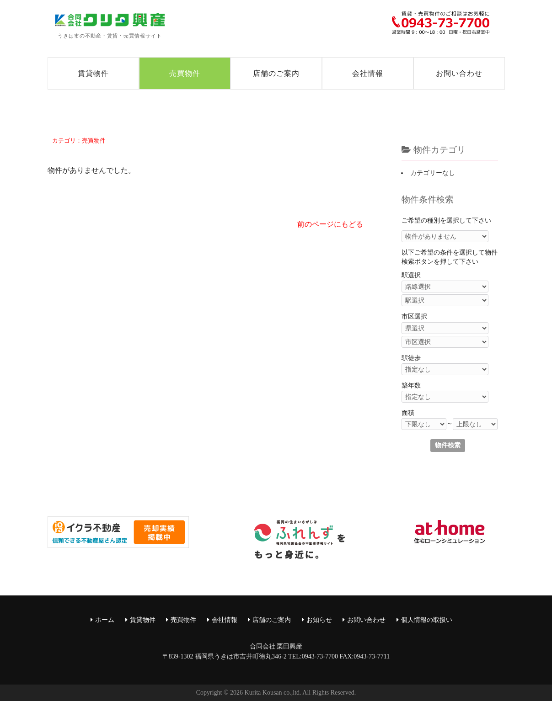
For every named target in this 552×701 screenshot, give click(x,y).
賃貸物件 (93, 73)
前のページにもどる (330, 224)
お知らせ (319, 619)
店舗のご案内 (276, 73)
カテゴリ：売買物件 (79, 140)
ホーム (104, 619)
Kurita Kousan (263, 692)
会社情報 (367, 73)
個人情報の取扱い (426, 619)
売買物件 (184, 73)
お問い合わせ (459, 73)
